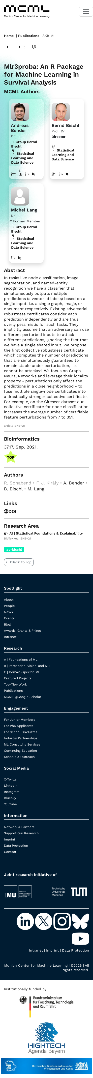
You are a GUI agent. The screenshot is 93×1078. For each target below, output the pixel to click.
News (8, 612)
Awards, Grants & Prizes (22, 630)
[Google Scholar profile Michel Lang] (13, 258)
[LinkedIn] (26, 921)
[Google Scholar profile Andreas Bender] (27, 174)
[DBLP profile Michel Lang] (19, 258)
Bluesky (10, 798)
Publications (28, 36)
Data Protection (16, 845)
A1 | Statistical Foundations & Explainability (43, 533)
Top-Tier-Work (15, 684)
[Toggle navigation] (86, 12)
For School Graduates (20, 732)
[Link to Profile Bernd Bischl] (61, 111)
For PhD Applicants (18, 726)
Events (9, 618)
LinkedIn (10, 785)
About (8, 599)
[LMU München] (24, 889)
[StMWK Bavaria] (46, 1064)
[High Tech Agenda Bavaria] (46, 1005)
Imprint (9, 839)
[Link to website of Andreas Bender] (13, 174)
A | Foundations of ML (20, 659)
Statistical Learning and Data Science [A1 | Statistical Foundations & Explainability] (63, 154)
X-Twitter (11, 779)
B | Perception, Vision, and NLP (27, 666)
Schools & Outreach (19, 757)
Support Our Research (21, 833)
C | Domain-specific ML (22, 672)
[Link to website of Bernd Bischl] (54, 174)
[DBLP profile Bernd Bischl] (66, 174)
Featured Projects (17, 678)
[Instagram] (62, 921)
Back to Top (18, 562)
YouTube (10, 804)
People (9, 606)
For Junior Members (19, 719)
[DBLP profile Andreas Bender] (33, 174)
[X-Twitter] (44, 921)
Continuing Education (20, 750)
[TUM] (69, 889)
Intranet (10, 637)
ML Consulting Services (22, 744)
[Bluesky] (80, 921)
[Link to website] (20, 111)
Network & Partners (19, 827)
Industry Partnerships (20, 738)
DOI (10, 511)
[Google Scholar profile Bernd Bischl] (61, 174)
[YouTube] (80, 938)
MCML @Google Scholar (22, 697)
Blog (7, 624)
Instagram (11, 792)
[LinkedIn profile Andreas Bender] (20, 174)
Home (9, 36)
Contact (10, 852)
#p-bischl (14, 549)
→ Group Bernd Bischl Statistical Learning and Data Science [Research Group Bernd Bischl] (24, 152)
